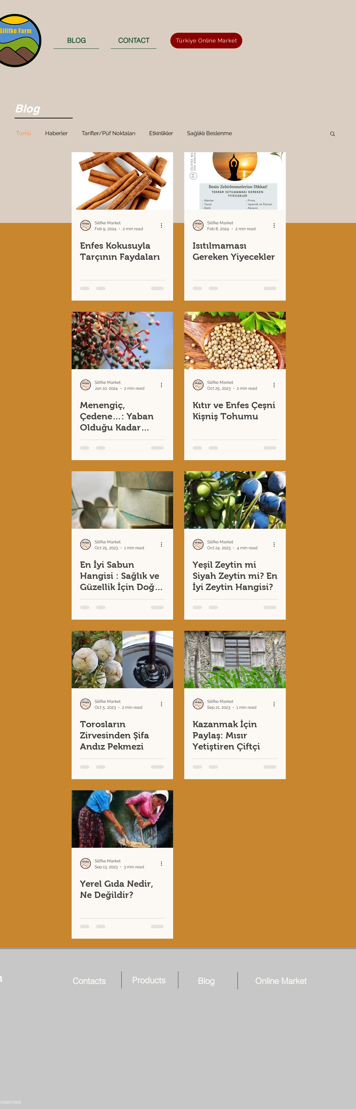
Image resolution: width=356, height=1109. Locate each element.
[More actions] (164, 225)
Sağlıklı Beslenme (209, 133)
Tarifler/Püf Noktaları (108, 133)
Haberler (56, 133)
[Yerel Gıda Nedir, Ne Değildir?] (122, 819)
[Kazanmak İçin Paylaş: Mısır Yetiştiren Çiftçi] (235, 659)
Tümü (23, 133)
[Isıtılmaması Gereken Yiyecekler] (235, 181)
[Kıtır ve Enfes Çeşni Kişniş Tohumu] (235, 340)
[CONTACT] (133, 40)
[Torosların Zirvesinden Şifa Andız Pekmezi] (122, 659)
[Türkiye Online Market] (206, 40)
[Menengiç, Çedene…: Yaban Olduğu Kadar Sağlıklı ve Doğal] (122, 340)
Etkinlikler (161, 133)
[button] (332, 134)
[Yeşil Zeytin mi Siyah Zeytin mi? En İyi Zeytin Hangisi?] (235, 500)
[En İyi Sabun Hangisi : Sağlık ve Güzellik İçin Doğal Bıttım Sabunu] (122, 500)
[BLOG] (76, 40)
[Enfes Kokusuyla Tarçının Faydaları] (122, 181)
